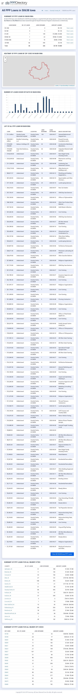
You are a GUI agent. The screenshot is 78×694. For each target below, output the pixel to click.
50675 (6, 681)
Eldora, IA (7, 581)
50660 (6, 669)
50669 (6, 675)
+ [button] (5, 58)
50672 (6, 678)
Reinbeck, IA (8, 610)
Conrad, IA (8, 575)
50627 (6, 651)
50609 (6, 642)
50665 (6, 672)
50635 (6, 654)
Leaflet (56, 85)
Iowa (46, 10)
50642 (6, 660)
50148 (6, 634)
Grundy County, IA (55, 10)
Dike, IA (7, 578)
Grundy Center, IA (9, 589)
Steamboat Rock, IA (10, 613)
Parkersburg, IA (9, 607)
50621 (6, 646)
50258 (6, 637)
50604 (6, 640)
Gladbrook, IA (9, 587)
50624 (6, 648)
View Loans (70, 28)
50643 (6, 663)
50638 (6, 657)
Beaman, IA (8, 572)
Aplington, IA (8, 569)
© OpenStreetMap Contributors (67, 85)
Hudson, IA (8, 595)
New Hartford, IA (9, 604)
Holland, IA (8, 592)
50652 (6, 666)
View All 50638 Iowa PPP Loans (62, 554)
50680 (6, 684)
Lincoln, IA (8, 598)
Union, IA (7, 616)
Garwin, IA (7, 584)
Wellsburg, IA (8, 619)
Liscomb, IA (8, 601)
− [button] (5, 60)
